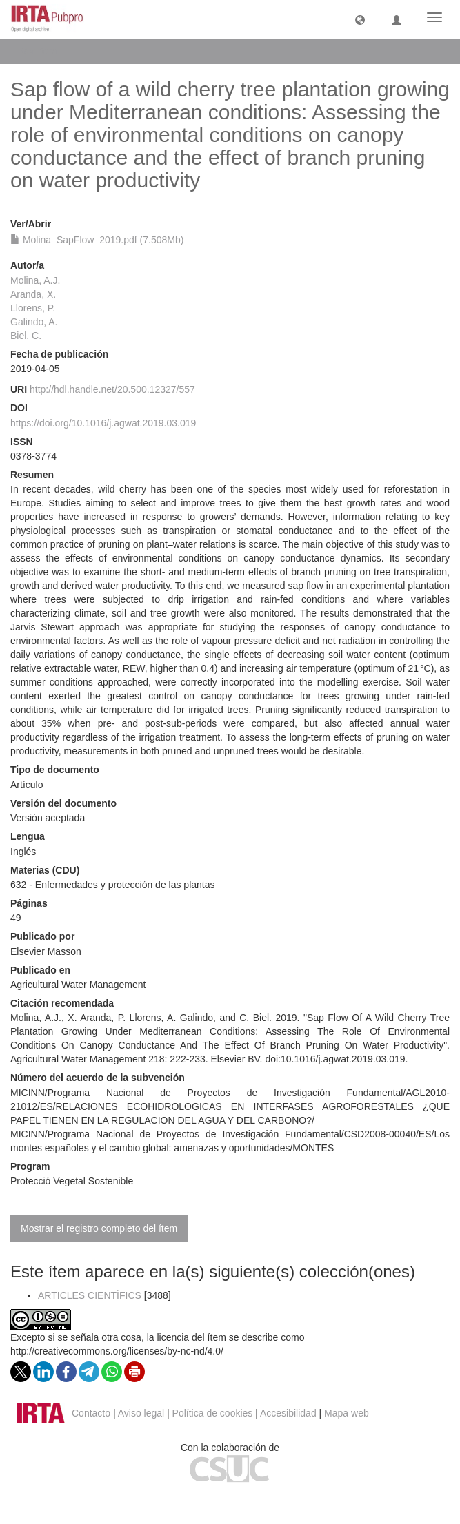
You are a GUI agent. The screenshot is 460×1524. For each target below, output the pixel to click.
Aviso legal (141, 1413)
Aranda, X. (33, 294)
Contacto (91, 1413)
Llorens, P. (32, 307)
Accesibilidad (288, 1413)
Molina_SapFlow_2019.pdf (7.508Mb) (96, 239)
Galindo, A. (34, 321)
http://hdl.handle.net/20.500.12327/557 (112, 389)
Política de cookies (212, 1413)
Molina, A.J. (35, 280)
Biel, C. (25, 335)
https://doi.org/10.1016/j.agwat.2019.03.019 (103, 423)
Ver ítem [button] (43, 50)
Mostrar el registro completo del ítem (99, 1228)
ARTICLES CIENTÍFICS (89, 1295)
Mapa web (346, 1413)
